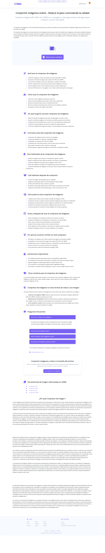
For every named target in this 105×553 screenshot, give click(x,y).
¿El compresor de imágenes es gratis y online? (52, 359)
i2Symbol (37, 541)
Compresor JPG (33, 404)
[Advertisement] (52, 44)
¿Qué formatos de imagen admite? (52, 349)
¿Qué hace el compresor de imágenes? (52, 335)
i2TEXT (53, 1)
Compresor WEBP (34, 410)
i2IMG (45, 1)
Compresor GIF (33, 408)
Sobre (62, 539)
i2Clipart (45, 541)
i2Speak (28, 543)
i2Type (36, 543)
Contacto (63, 541)
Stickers (45, 543)
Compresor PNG (33, 406)
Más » (64, 1)
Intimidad (47, 548)
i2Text (28, 541)
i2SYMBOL (59, 1)
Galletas (58, 548)
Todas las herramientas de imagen (68, 543)
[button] (83, 3)
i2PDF (41, 1)
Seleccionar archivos (52, 65)
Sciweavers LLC (56, 550)
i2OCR (49, 1)
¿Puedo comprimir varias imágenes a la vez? (52, 354)
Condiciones (52, 548)
